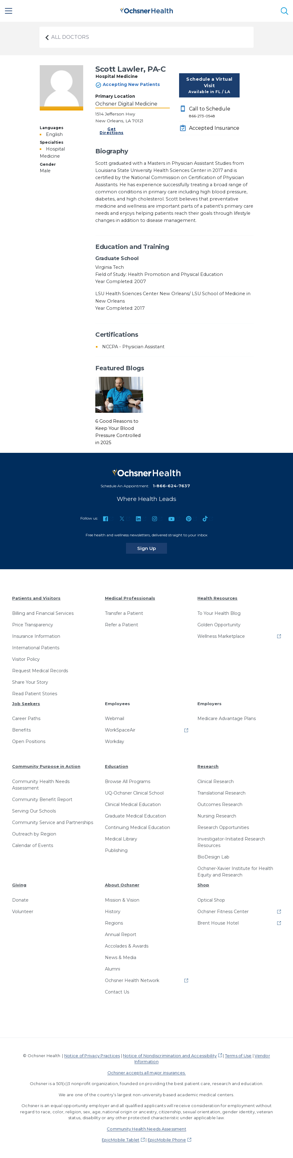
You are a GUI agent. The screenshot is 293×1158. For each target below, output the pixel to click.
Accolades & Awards (126, 946)
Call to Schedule (214, 112)
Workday (114, 741)
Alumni (112, 969)
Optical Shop (211, 900)
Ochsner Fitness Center (223, 911)
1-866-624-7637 (171, 485)
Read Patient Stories (34, 693)
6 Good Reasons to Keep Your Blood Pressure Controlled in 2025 (118, 431)
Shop (203, 884)
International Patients (35, 648)
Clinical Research (215, 781)
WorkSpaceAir (120, 730)
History (112, 911)
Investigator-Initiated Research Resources (231, 842)
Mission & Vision (122, 900)
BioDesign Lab (213, 857)
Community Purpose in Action (46, 766)
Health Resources (217, 598)
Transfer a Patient (124, 613)
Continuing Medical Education (137, 827)
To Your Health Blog (219, 613)
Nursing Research (216, 816)
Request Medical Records (40, 671)
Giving (19, 884)
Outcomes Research (219, 804)
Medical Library (121, 839)
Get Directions (112, 131)
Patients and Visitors (36, 598)
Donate (20, 900)
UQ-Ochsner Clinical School (134, 793)
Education (116, 766)
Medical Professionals (130, 598)
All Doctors (66, 37)
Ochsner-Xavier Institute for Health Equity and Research (235, 872)
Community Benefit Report (42, 799)
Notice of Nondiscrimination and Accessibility (170, 1055)
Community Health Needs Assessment (41, 785)
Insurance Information (36, 636)
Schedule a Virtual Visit (209, 85)
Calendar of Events (32, 845)
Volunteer (22, 911)
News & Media (120, 957)
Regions (114, 923)
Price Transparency (32, 625)
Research (208, 766)
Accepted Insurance (214, 128)
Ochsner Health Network (132, 980)
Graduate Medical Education (135, 816)
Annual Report (120, 934)
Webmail (114, 718)
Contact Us (117, 992)
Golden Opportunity (219, 625)
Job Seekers (26, 703)
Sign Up (152, 548)
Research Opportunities (223, 827)
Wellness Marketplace (221, 636)
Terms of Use (238, 1055)
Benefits (21, 730)
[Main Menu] (8, 11)
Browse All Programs (127, 781)
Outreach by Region (34, 834)
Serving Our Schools (34, 811)
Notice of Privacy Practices (92, 1055)
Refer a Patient (121, 625)
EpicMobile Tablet (120, 1139)
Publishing (116, 850)
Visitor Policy (26, 659)
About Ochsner (122, 884)
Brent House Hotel (218, 923)
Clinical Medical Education (133, 804)
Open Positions (28, 741)
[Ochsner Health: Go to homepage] (146, 10)
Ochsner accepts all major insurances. (146, 1072)
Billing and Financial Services (43, 613)
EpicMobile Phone (167, 1139)
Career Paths (26, 718)
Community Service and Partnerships (52, 822)
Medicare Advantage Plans (226, 718)
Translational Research (221, 793)
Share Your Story (30, 682)
